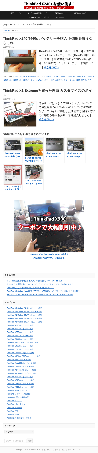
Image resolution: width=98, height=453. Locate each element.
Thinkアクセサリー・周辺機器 (24, 76)
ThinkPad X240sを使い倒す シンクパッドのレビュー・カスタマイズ (49, 5)
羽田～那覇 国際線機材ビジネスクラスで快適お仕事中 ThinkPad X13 (34, 281)
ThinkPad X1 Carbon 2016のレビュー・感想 (24, 318)
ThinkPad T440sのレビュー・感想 (20, 384)
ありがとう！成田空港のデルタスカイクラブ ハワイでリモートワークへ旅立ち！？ (40, 284)
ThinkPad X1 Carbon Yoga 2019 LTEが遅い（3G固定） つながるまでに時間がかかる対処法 (43, 291)
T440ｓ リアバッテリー (85, 76)
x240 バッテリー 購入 (45, 80)
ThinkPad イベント (14, 401)
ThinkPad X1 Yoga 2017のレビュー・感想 (23, 356)
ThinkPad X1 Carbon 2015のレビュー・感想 (24, 322)
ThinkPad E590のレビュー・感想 (20, 349)
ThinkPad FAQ (12, 411)
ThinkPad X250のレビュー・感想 (20, 339)
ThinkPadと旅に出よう (16, 404)
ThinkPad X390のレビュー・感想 (20, 325)
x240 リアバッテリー (84, 80)
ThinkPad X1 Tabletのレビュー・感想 (21, 373)
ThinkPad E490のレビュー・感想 (20, 346)
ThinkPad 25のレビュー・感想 (19, 360)
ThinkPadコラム (13, 414)
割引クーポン (61, 17)
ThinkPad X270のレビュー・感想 (20, 332)
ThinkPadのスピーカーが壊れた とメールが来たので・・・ (30, 288)
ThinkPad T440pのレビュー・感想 (20, 387)
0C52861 (47, 76)
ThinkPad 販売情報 (14, 408)
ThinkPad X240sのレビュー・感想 (20, 380)
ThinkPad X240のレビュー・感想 (20, 377)
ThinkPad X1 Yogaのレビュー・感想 (21, 370)
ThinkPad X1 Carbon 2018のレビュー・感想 (24, 312)
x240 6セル (17, 80)
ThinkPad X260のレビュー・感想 (20, 336)
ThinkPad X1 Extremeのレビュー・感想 (22, 342)
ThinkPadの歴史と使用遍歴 (18, 397)
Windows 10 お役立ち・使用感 (19, 418)
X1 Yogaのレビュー (81, 13)
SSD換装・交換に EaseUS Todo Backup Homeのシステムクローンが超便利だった (40, 295)
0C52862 (55, 76)
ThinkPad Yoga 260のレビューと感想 (21, 363)
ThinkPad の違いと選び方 (39, 17)
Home (6, 30)
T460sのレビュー (62, 13)
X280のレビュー (16, 13)
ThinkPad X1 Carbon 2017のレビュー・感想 (24, 315)
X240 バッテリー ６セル (65, 80)
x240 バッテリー (29, 80)
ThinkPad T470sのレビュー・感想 (20, 353)
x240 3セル (7, 80)
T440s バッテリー (67, 76)
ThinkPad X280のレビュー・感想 (20, 329)
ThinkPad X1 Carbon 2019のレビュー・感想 (24, 308)
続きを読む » (51, 67)
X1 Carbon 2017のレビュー (39, 13)
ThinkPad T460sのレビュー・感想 (20, 366)
